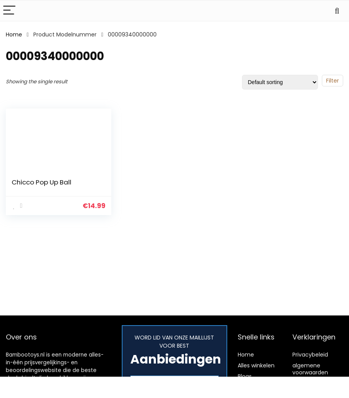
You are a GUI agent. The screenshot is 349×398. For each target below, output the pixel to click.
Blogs (245, 376)
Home (14, 34)
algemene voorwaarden (310, 369)
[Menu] (9, 10)
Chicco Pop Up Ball (41, 182)
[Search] (337, 10)
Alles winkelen (256, 365)
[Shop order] (280, 82)
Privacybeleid (310, 354)
